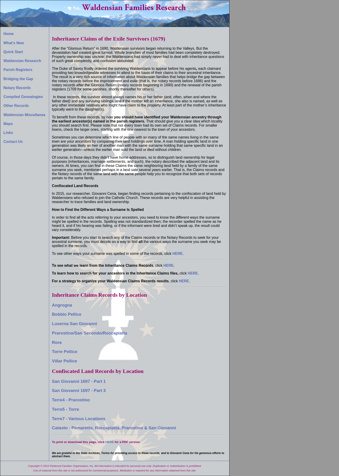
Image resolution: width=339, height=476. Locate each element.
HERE (169, 265)
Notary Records (17, 88)
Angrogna (62, 305)
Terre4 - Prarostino (71, 399)
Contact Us (13, 142)
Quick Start (13, 52)
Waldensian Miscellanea (24, 115)
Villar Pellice (64, 361)
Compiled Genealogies (23, 97)
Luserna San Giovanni (74, 323)
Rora (57, 342)
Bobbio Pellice (67, 314)
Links (8, 133)
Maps (8, 124)
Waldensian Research (22, 61)
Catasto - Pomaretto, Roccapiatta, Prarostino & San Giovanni (114, 427)
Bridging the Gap (18, 79)
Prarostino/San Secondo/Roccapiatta (89, 333)
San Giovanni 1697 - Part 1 (79, 381)
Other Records (16, 106)
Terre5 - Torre (65, 409)
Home (8, 34)
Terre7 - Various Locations (79, 418)
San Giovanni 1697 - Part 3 (79, 390)
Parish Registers (17, 70)
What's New (13, 43)
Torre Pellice (64, 351)
